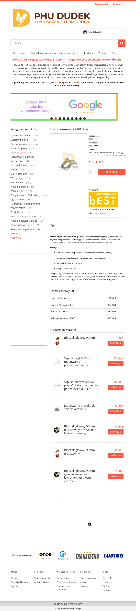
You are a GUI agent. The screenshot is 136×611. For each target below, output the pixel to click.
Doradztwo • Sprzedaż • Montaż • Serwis (41, 59)
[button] (98, 213)
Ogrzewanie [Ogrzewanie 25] (17, 199)
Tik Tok (105, 586)
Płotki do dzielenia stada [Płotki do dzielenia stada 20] (24, 220)
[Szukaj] (121, 43)
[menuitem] (20, 53)
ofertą (77, 82)
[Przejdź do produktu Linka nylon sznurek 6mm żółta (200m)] (88, 539)
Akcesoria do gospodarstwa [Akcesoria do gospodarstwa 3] (26, 229)
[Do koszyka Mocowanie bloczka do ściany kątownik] (115, 411)
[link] (68, 556)
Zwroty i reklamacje (19, 582)
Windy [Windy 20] (14, 169)
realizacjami (61, 82)
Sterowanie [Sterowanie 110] (17, 182)
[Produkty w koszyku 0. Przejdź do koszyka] (92, 31)
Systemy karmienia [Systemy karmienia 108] (21, 135)
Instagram (107, 582)
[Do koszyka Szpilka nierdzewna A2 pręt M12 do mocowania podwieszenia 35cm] (115, 387)
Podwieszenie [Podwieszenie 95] (18, 152)
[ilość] (92, 172)
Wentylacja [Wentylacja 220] (17, 178)
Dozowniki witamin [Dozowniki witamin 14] (21, 144)
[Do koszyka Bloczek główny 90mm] (115, 343)
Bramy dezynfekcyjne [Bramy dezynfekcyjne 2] (22, 225)
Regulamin (15, 586)
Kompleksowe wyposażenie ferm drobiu (95, 59)
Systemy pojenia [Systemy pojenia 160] (19, 139)
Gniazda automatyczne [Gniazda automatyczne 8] (23, 216)
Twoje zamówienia (42, 578)
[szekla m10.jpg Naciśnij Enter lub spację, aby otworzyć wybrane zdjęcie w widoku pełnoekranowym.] (68, 162)
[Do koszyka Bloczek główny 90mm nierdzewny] (115, 455)
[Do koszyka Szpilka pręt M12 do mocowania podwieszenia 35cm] (115, 363)
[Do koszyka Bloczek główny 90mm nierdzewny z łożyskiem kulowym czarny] (115, 431)
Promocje (16, 237)
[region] (68, 106)
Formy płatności (64, 578)
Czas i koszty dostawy (66, 582)
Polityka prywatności (88, 578)
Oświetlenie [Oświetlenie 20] (17, 212)
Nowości (15, 233)
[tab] (51, 118)
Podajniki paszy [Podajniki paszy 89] (19, 148)
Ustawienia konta (41, 582)
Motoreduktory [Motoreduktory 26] (19, 165)
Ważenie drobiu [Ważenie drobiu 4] (19, 186)
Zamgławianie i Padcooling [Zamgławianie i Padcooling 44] (25, 195)
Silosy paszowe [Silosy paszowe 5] (19, 173)
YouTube (106, 590)
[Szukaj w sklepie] (65, 43)
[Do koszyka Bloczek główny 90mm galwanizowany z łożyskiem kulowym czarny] (115, 476)
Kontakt (14, 578)
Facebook (106, 578)
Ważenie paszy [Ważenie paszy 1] (19, 190)
